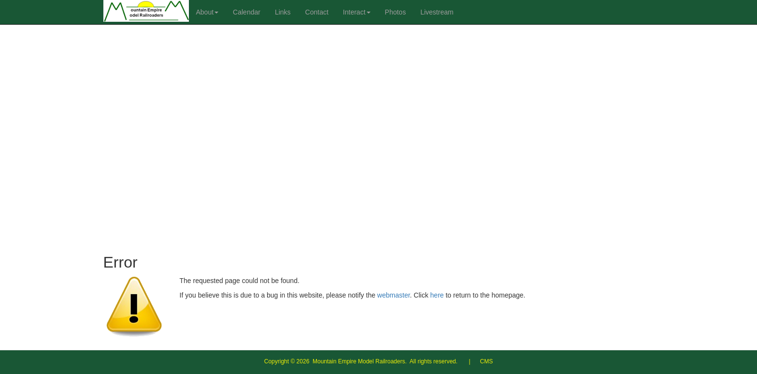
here (437, 295)
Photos (395, 12)
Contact (317, 12)
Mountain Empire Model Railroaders (359, 361)
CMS (486, 361)
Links (283, 12)
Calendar (246, 12)
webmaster (393, 295)
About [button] (207, 12)
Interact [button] (357, 12)
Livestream (436, 12)
